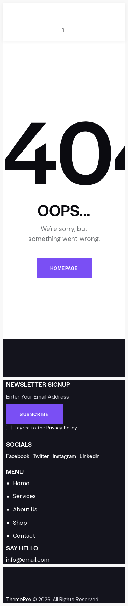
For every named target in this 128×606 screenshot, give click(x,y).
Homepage (64, 268)
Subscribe (34, 414)
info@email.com (27, 559)
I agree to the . (46, 427)
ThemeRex (18, 599)
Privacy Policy (61, 427)
